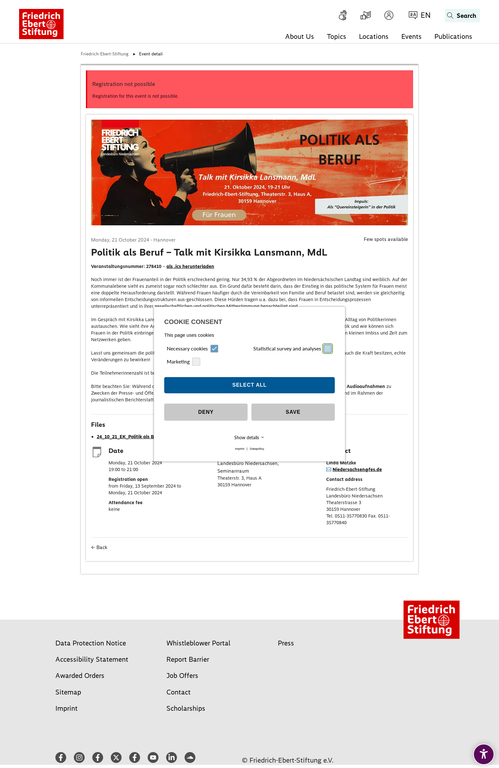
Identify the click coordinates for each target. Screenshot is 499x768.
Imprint (239, 448)
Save (293, 412)
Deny (206, 412)
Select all (249, 385)
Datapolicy (257, 448)
